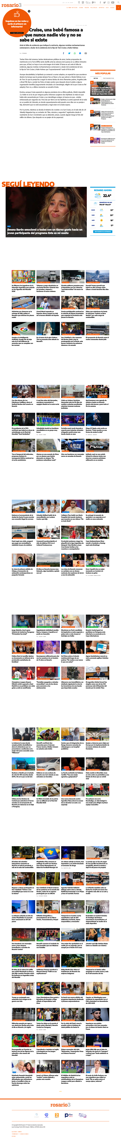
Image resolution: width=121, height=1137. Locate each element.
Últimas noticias (72, 7)
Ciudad (81, 7)
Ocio (107, 7)
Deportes (101, 7)
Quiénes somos (17, 1132)
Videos (112, 7)
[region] (60, 17)
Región (87, 7)
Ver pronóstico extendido (103, 231)
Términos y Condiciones (20, 1134)
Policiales (93, 7)
